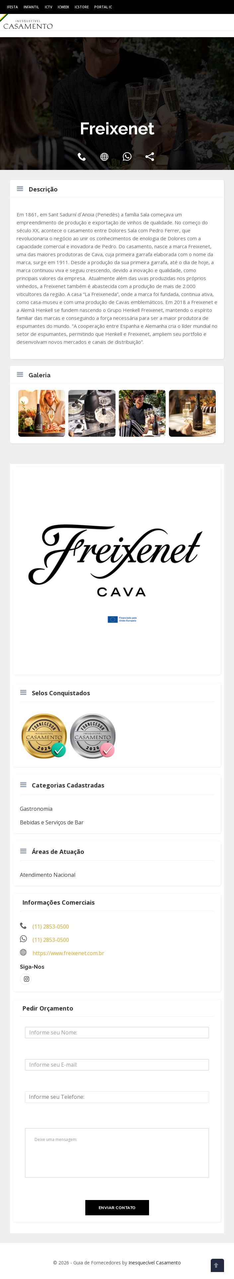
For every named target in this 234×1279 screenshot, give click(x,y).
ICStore (82, 7)
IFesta (12, 7)
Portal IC (103, 7)
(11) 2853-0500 (51, 926)
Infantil (31, 7)
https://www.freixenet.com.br (68, 953)
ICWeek (63, 7)
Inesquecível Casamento (154, 1262)
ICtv (48, 7)
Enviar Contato (117, 1207)
